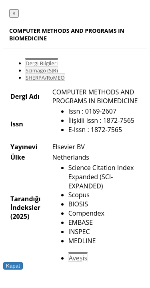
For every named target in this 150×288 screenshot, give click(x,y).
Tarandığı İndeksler (25, 203)
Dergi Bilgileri (42, 63)
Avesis (78, 258)
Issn (16, 124)
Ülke (17, 157)
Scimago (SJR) (42, 70)
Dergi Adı (25, 96)
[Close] (14, 13)
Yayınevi (24, 146)
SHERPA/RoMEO (45, 77)
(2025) (19, 216)
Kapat (13, 266)
